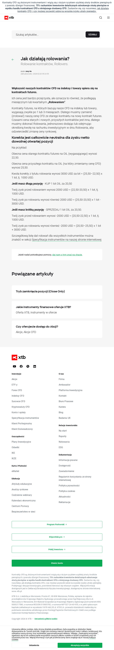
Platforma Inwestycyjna (70, 390)
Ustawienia (34, 645)
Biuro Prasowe (66, 401)
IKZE (14, 458)
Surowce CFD (18, 401)
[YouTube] (14, 366)
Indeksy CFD (18, 395)
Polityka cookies (67, 491)
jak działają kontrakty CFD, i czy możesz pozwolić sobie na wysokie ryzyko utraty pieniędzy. (63, 10)
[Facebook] (21, 366)
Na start (63, 430)
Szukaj (92, 34)
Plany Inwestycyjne (21, 441)
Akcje (14, 379)
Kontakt (63, 395)
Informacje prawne (68, 460)
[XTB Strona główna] (8, 17)
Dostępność (65, 465)
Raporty (63, 436)
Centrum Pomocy (20, 506)
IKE (13, 452)
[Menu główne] (108, 17)
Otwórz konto (57, 563)
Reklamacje (64, 502)
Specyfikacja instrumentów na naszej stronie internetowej (66, 239)
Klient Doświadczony (22, 428)
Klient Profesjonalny (22, 423)
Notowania (64, 441)
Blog (61, 412)
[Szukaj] (100, 17)
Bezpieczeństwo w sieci (23, 511)
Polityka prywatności (69, 485)
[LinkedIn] (34, 366)
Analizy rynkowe (20, 489)
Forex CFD (17, 390)
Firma (62, 379)
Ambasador (64, 384)
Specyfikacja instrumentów (25, 417)
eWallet (15, 471)
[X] (28, 366)
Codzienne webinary (22, 494)
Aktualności (65, 496)
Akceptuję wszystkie (80, 645)
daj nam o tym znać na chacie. (67, 254)
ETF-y (14, 384)
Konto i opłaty (19, 412)
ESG (61, 447)
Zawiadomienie (66, 471)
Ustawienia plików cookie (46, 618)
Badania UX (65, 417)
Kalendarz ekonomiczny (24, 500)
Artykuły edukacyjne (22, 483)
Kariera (62, 406)
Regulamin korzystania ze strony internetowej (75, 478)
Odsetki (15, 447)
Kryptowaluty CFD (21, 406)
